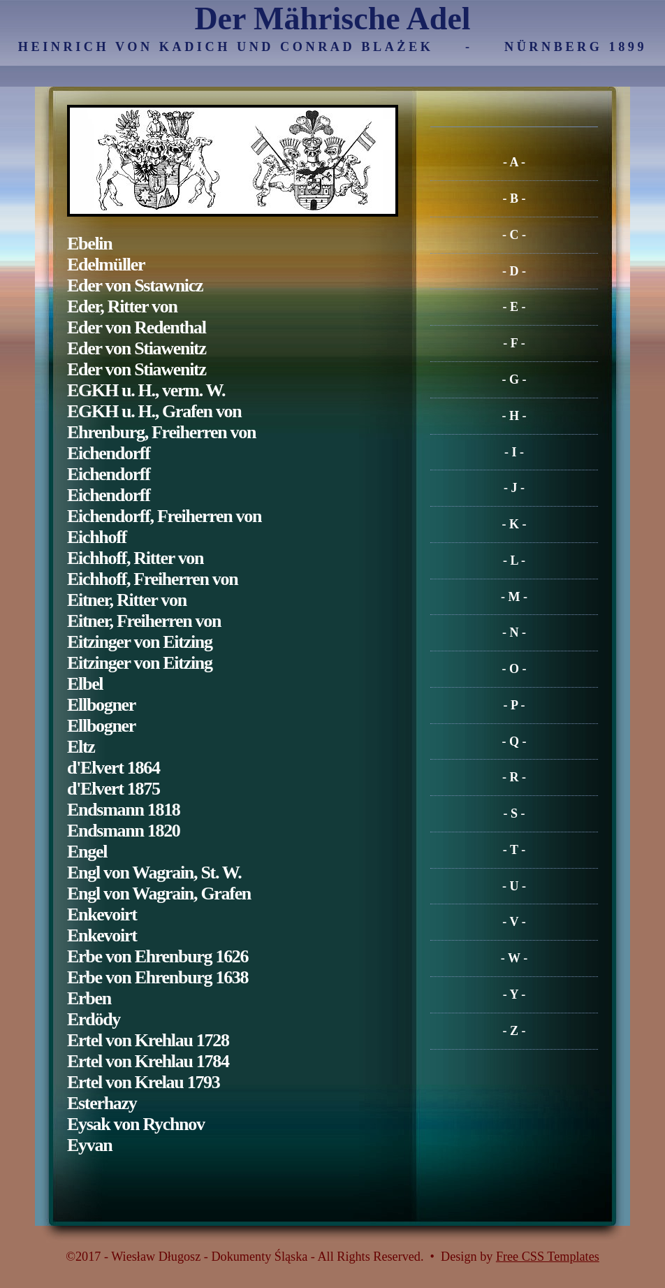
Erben (89, 998)
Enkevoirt (102, 914)
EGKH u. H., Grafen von (154, 411)
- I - (514, 452)
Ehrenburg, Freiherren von (161, 432)
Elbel (85, 684)
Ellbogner (101, 705)
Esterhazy (102, 1103)
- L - (514, 560)
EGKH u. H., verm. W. (146, 390)
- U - (514, 886)
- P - (514, 705)
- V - (513, 922)
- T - (514, 850)
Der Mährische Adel (332, 18)
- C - (514, 235)
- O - (514, 669)
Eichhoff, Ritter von (135, 558)
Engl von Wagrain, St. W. (154, 872)
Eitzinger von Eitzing (139, 642)
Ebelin (89, 243)
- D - (514, 271)
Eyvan (89, 1145)
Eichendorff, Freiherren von (164, 516)
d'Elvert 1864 (113, 768)
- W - (514, 958)
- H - (514, 416)
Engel (87, 851)
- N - (514, 632)
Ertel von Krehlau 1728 (148, 1040)
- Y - (514, 994)
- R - (514, 777)
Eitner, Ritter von (127, 600)
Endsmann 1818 (123, 809)
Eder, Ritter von (122, 306)
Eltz (81, 747)
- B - (514, 198)
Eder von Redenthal (136, 327)
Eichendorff (108, 453)
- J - (514, 488)
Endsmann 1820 (123, 830)
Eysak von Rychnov (136, 1124)
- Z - (514, 1031)
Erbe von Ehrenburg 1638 (157, 977)
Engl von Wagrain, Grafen (159, 893)
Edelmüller (106, 264)
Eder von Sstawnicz (135, 285)
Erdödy (93, 1019)
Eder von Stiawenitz (136, 348)
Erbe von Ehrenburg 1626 (157, 956)
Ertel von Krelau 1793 (143, 1082)
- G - (514, 379)
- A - (514, 162)
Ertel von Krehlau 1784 (148, 1061)
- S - (514, 813)
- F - (514, 343)
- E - (514, 307)
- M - (514, 597)
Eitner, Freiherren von (144, 621)
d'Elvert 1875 (113, 789)
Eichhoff (96, 537)
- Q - (514, 741)
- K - (514, 524)
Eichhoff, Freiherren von (152, 579)
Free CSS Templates (547, 1257)
